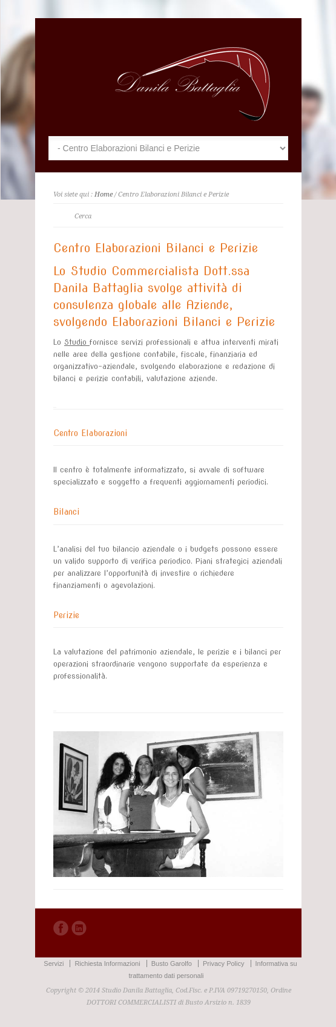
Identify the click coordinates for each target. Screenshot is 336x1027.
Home (103, 194)
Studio (77, 342)
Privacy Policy (223, 963)
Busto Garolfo (171, 963)
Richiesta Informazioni (107, 963)
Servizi (54, 963)
